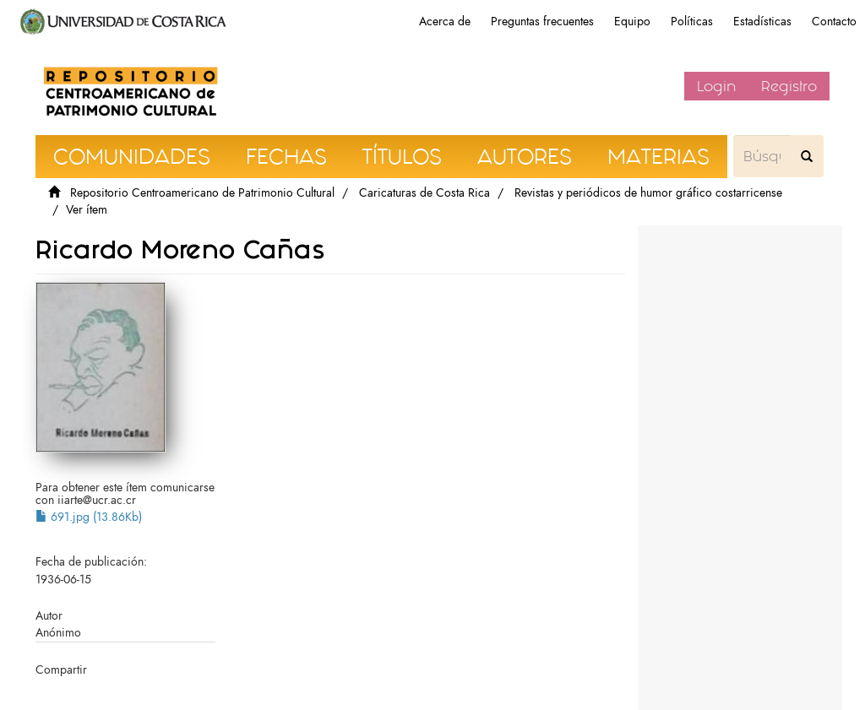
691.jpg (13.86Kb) (88, 517)
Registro (789, 86)
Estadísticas (762, 22)
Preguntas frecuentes (542, 22)
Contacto (834, 22)
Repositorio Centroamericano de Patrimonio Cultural (202, 193)
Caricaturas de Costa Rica (424, 193)
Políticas (692, 22)
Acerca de (445, 22)
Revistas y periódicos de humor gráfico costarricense (648, 193)
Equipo (632, 22)
